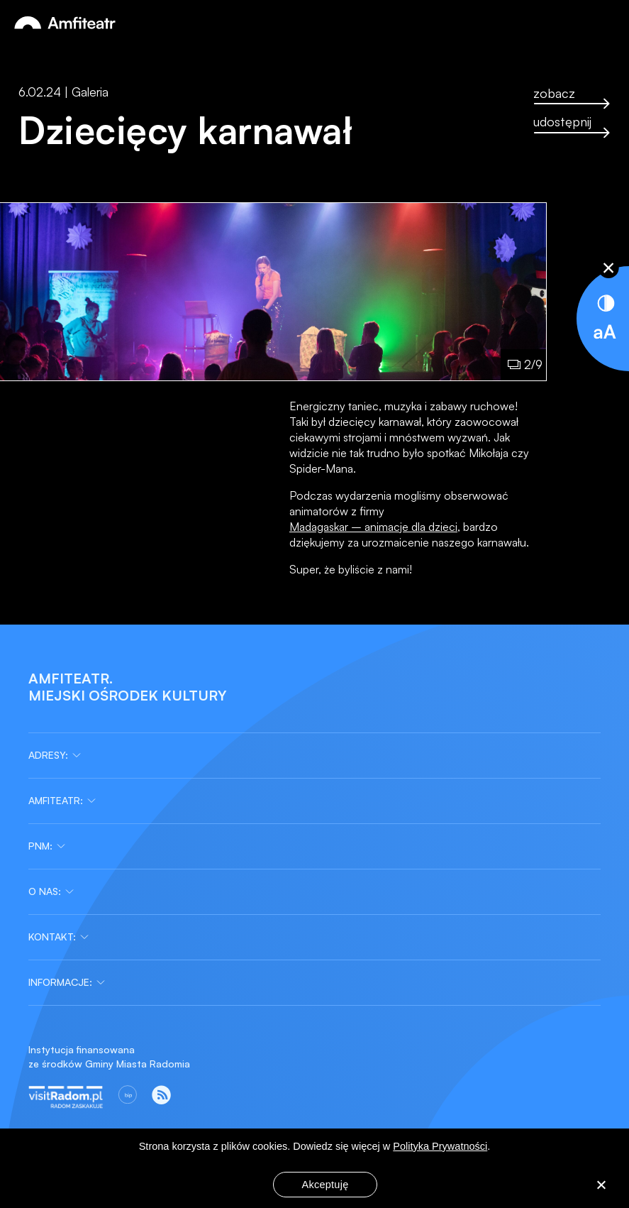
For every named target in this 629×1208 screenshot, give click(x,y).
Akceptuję (325, 1184)
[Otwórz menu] (603, 23)
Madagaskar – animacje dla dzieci (373, 527)
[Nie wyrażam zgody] (601, 1187)
